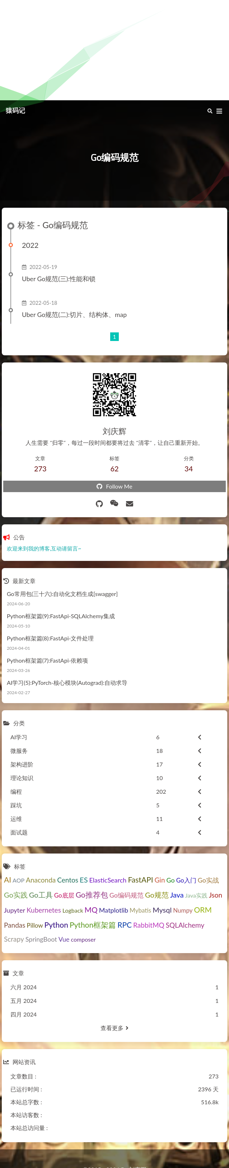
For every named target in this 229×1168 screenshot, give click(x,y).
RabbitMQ (148, 925)
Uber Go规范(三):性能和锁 (58, 279)
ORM (203, 909)
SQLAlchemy (185, 925)
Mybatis (140, 910)
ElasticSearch (107, 880)
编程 (16, 791)
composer (83, 939)
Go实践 (16, 894)
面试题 (19, 832)
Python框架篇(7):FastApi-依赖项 (47, 660)
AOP (18, 880)
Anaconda (41, 880)
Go (171, 880)
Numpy (182, 910)
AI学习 (18, 737)
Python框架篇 (93, 924)
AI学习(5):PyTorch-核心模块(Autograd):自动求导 (67, 682)
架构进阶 (21, 764)
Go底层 (64, 895)
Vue (64, 939)
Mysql (162, 909)
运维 (16, 818)
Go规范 (157, 894)
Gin (160, 880)
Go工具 (41, 894)
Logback (72, 910)
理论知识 (21, 777)
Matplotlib (113, 910)
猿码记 (15, 110)
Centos (67, 880)
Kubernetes (44, 910)
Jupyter (14, 910)
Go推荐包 (92, 894)
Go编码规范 (126, 895)
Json (215, 895)
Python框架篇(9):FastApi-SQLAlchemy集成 (61, 615)
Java (177, 894)
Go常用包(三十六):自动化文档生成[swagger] (62, 593)
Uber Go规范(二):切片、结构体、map (74, 314)
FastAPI (140, 879)
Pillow (35, 925)
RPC (124, 924)
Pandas (14, 925)
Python (56, 924)
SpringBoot (41, 939)
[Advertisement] (114, 50)
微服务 (19, 750)
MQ (91, 909)
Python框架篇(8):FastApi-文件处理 (50, 638)
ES (84, 879)
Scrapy (14, 939)
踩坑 (16, 805)
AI (7, 879)
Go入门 (186, 880)
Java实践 (196, 895)
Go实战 (208, 880)
